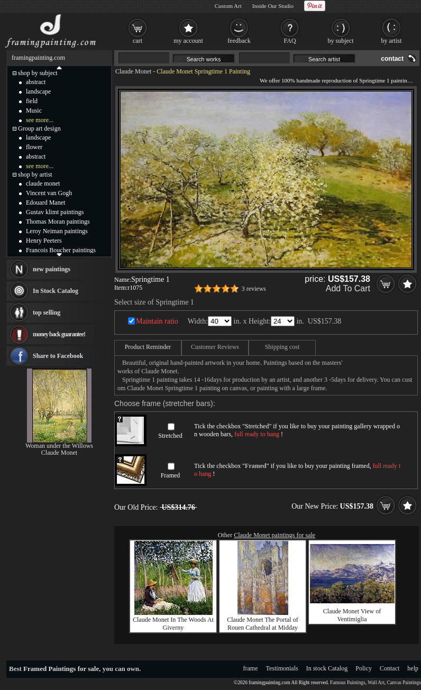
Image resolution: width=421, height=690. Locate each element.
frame (250, 668)
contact (392, 58)
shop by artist (35, 174)
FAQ (289, 40)
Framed (170, 475)
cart (137, 40)
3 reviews (254, 288)
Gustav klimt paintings (55, 212)
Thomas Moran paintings (58, 221)
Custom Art (228, 6)
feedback (238, 40)
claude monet (43, 183)
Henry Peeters (44, 240)
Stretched (170, 435)
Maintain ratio (157, 321)
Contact (389, 668)
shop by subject (38, 73)
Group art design (39, 128)
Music (34, 110)
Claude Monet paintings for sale (274, 535)
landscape (38, 91)
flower (34, 147)
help (412, 668)
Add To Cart (348, 288)
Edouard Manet (45, 202)
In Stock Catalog (55, 291)
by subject (341, 40)
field (32, 101)
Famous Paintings (347, 682)
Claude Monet (133, 71)
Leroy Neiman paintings (57, 231)
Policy (363, 668)
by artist (391, 40)
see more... (39, 120)
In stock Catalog (327, 668)
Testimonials (282, 668)
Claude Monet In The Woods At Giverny (173, 623)
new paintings (51, 269)
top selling (46, 312)
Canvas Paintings (404, 682)
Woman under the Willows (59, 445)
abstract (35, 82)
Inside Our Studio (273, 6)
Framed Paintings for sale (61, 669)
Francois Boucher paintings (61, 250)
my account (188, 40)
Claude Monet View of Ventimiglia (352, 615)
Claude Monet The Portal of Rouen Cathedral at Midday (262, 623)
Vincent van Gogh (49, 193)
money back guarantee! (59, 334)
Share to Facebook (58, 356)
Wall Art (376, 682)
